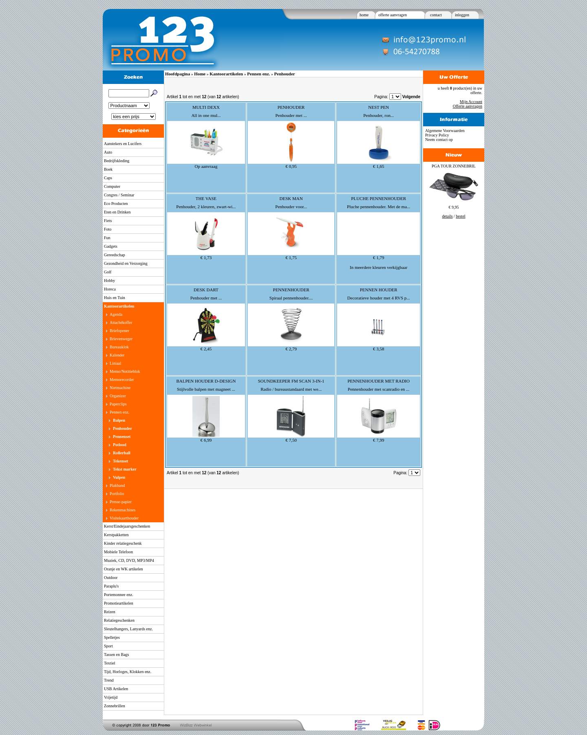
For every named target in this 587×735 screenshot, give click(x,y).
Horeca (110, 289)
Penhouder (122, 428)
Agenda (116, 314)
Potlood (119, 444)
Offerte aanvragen (467, 106)
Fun (107, 237)
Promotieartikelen (118, 603)
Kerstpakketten (116, 535)
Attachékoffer (121, 322)
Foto (107, 229)
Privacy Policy (437, 135)
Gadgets (110, 246)
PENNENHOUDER (291, 289)
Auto (108, 152)
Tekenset (120, 461)
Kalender (117, 355)
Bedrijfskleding (116, 160)
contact (436, 15)
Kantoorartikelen (119, 306)
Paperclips (118, 404)
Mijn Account (471, 101)
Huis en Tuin (114, 297)
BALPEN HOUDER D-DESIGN (206, 381)
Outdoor (110, 577)
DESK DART (206, 289)
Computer (112, 186)
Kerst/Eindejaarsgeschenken (127, 526)
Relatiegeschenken (119, 620)
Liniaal (115, 363)
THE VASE (206, 198)
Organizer (118, 396)
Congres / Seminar (119, 195)
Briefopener (119, 330)
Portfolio (117, 493)
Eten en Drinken (117, 212)
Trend (109, 680)
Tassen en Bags (116, 654)
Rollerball (121, 453)
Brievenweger (121, 339)
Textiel (109, 663)
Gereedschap (114, 255)
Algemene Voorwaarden (445, 130)
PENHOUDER (291, 107)
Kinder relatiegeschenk (122, 543)
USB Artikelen (116, 689)
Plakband (117, 485)
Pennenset (121, 436)
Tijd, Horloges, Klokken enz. (127, 671)
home (364, 15)
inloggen (462, 15)
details (447, 216)
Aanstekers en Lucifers (122, 143)
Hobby (109, 280)
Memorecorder (122, 379)
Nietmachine (120, 387)
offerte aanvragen (392, 15)
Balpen (119, 420)
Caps (108, 178)
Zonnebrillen (114, 706)
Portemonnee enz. (118, 594)
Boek (108, 169)
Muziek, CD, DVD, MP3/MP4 (129, 560)
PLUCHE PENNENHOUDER (378, 198)
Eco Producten (116, 203)
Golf (107, 272)
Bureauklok (119, 347)
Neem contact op (439, 139)
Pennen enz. (119, 412)
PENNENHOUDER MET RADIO (378, 381)
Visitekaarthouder (124, 518)
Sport (108, 646)
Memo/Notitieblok (125, 371)
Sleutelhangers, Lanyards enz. (128, 629)
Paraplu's (111, 586)
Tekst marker (125, 469)
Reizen (109, 612)
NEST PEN (378, 107)
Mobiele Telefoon (118, 552)
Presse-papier (121, 502)
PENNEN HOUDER (378, 289)
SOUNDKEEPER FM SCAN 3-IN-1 (291, 381)
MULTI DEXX (206, 107)
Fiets (108, 220)
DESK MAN (291, 198)
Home (199, 73)
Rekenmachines (122, 510)
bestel (460, 216)
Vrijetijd (110, 697)
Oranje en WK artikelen (123, 569)
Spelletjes (112, 637)
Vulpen (119, 477)
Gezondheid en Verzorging (126, 263)
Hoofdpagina (177, 73)
